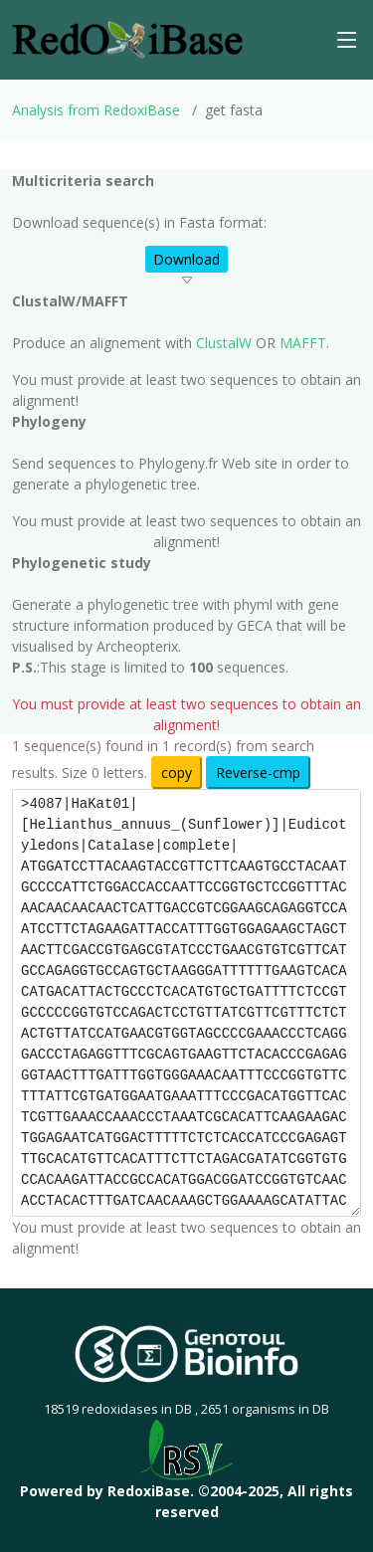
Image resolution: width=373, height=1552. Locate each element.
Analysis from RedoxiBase (96, 109)
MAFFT (303, 342)
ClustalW (224, 342)
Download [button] (186, 259)
